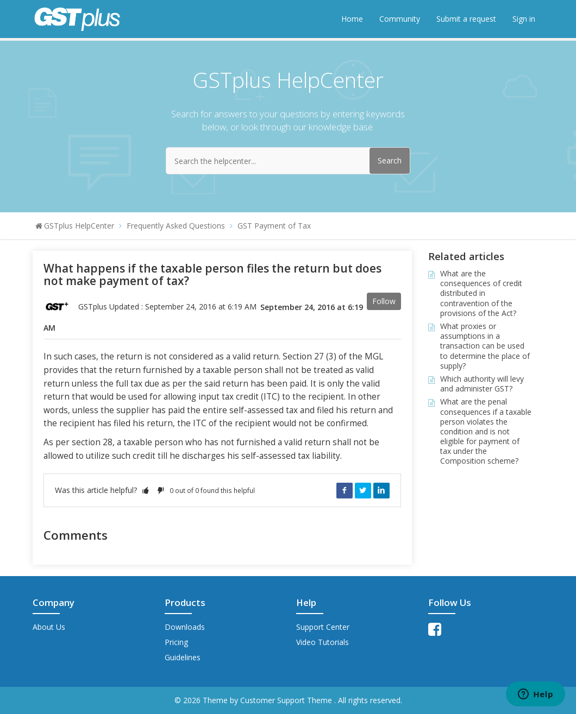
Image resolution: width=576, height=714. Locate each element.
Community (399, 19)
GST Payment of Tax (274, 225)
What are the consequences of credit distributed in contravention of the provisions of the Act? (481, 293)
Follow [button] (384, 301)
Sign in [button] (523, 19)
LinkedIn (381, 490)
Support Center (322, 627)
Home (352, 19)
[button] (145, 490)
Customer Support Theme (287, 700)
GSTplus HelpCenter (79, 225)
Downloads (185, 627)
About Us (49, 627)
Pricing (176, 642)
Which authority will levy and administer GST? (482, 384)
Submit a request (466, 19)
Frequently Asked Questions (176, 225)
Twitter (363, 490)
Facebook (344, 490)
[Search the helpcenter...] (288, 160)
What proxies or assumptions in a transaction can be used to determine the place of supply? (485, 346)
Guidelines (183, 657)
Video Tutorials (322, 642)
